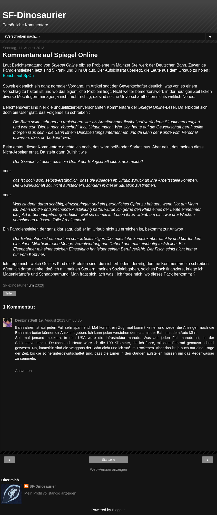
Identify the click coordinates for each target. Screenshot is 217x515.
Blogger (118, 510)
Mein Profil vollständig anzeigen (50, 493)
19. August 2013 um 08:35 (60, 320)
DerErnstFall (26, 320)
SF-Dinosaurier (34, 15)
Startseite (108, 460)
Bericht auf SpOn (18, 75)
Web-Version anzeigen (108, 469)
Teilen (9, 293)
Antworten (23, 371)
